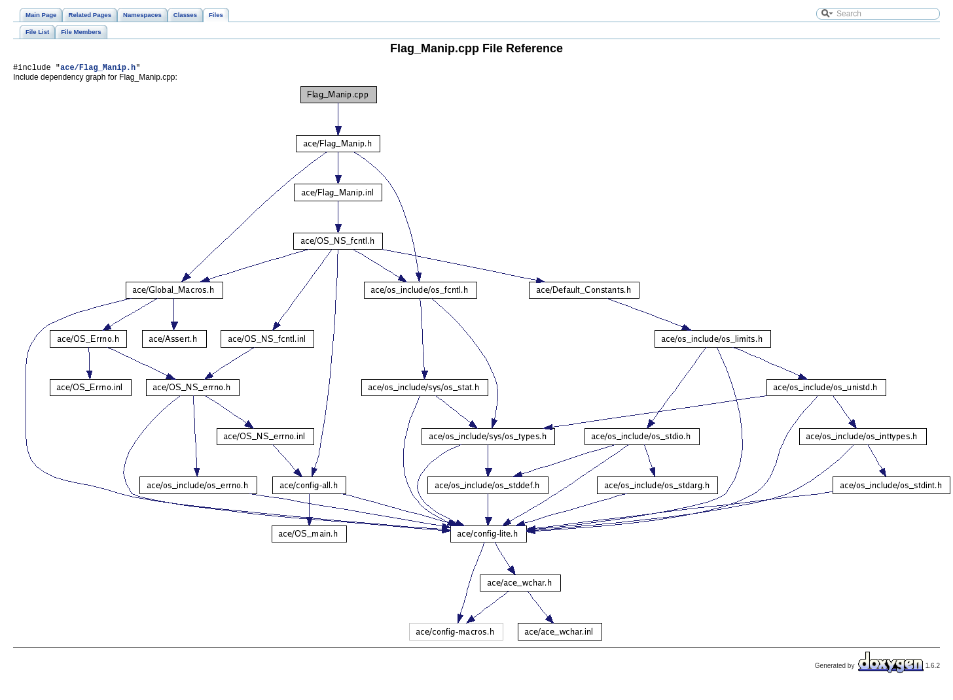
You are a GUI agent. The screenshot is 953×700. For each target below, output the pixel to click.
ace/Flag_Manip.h (97, 69)
